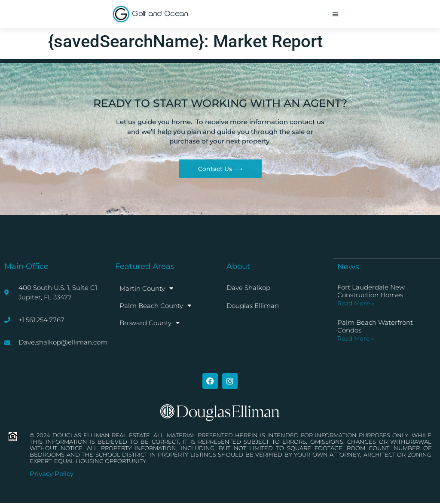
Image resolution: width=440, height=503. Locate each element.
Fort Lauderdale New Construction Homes (371, 291)
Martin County (146, 288)
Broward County (149, 322)
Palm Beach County (155, 305)
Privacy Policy (51, 473)
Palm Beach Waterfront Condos (375, 326)
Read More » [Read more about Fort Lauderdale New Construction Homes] (355, 303)
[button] (335, 14)
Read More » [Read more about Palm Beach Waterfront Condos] (355, 338)
